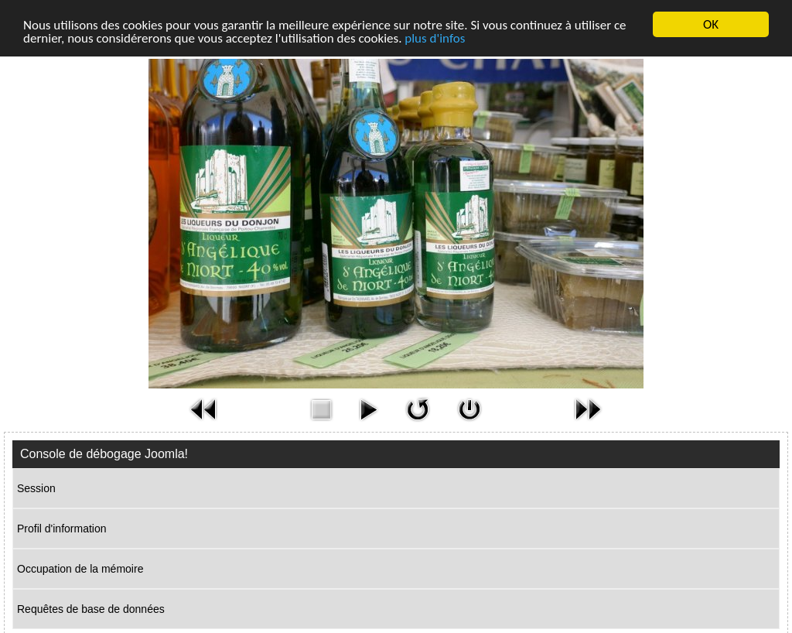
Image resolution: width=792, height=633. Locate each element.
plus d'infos (435, 38)
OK (711, 24)
